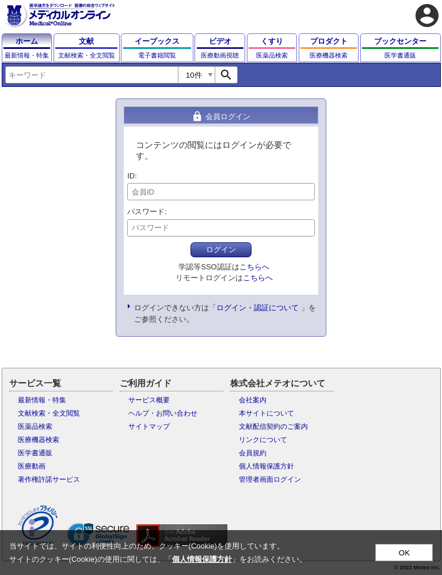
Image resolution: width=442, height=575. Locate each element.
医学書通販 (35, 453)
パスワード (146, 211)
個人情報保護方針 (266, 466)
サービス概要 (149, 400)
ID (131, 176)
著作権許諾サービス (49, 479)
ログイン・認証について (257, 307)
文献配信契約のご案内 (273, 426)
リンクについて (263, 440)
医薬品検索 (35, 426)
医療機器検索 (38, 440)
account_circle (427, 15)
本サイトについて (266, 413)
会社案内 (252, 400)
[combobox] (91, 74)
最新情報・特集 (42, 400)
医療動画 (31, 466)
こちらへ (254, 266)
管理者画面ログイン (270, 479)
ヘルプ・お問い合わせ (162, 413)
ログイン (221, 249)
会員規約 (252, 453)
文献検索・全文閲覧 (49, 413)
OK (404, 553)
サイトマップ (149, 426)
